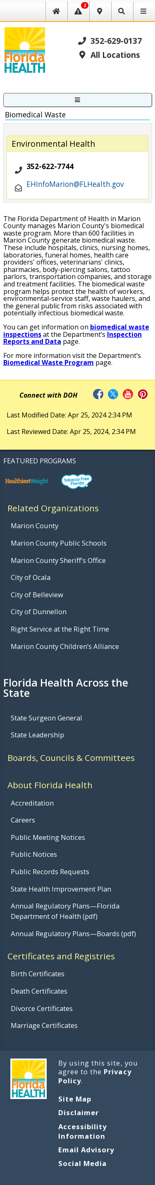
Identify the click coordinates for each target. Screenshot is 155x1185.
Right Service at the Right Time (60, 629)
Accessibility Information (82, 1131)
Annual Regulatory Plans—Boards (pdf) (73, 933)
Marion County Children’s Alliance (65, 646)
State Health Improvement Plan (61, 889)
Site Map (74, 1099)
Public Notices (34, 854)
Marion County (34, 525)
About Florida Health (50, 785)
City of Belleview (37, 594)
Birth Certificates (37, 973)
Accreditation (32, 803)
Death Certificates (39, 991)
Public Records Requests (50, 871)
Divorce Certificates (42, 1008)
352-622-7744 (50, 166)
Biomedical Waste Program (48, 362)
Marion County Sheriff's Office (58, 560)
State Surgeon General (46, 717)
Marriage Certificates (44, 1025)
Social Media (82, 1163)
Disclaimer (78, 1112)
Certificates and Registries (61, 956)
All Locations (108, 55)
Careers (23, 820)
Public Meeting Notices (48, 837)
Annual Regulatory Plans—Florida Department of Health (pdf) (65, 911)
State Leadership (37, 734)
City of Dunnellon (39, 611)
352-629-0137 (109, 40)
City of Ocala (30, 577)
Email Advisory (86, 1149)
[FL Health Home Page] (24, 49)
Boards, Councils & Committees (71, 757)
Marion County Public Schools (59, 543)
